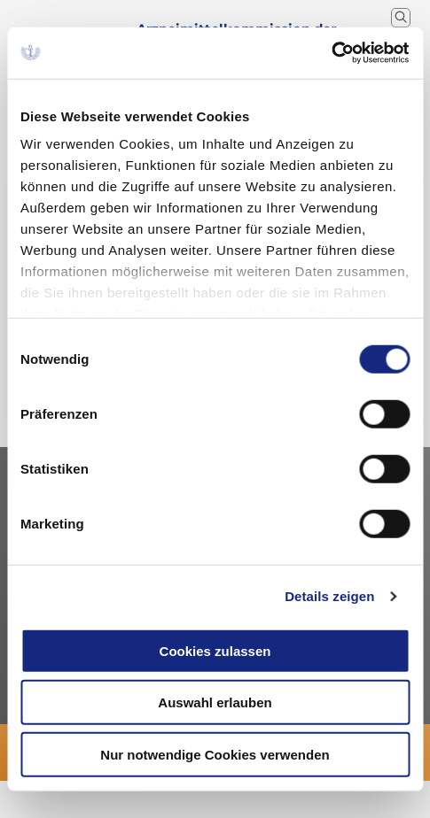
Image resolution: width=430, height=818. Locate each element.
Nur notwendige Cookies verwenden (214, 753)
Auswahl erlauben (214, 702)
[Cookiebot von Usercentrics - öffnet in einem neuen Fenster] (332, 53)
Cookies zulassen (215, 650)
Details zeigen (329, 596)
